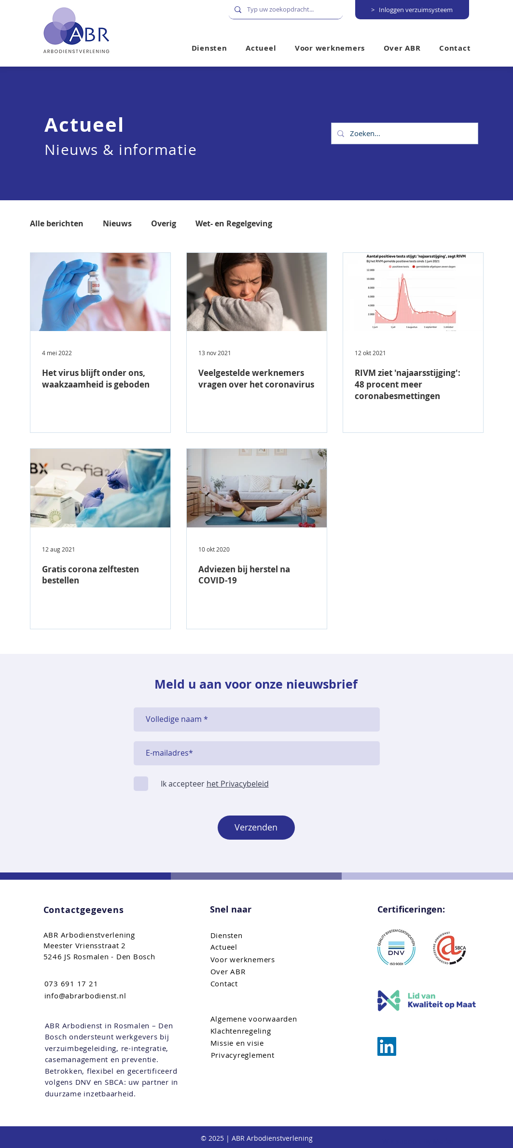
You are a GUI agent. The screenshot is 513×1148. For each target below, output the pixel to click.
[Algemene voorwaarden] (259, 1019)
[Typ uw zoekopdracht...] (284, 9)
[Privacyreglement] (260, 1055)
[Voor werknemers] (259, 960)
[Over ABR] (259, 972)
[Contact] (259, 984)
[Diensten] (259, 935)
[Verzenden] (256, 828)
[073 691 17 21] (93, 984)
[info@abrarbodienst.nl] (93, 996)
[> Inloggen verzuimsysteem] (412, 9)
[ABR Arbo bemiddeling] (386, 1046)
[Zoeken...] (404, 133)
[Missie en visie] (259, 1043)
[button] (330, 48)
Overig (163, 223)
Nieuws (117, 223)
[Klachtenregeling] (259, 1031)
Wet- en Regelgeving (233, 223)
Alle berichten (56, 223)
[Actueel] (259, 947)
